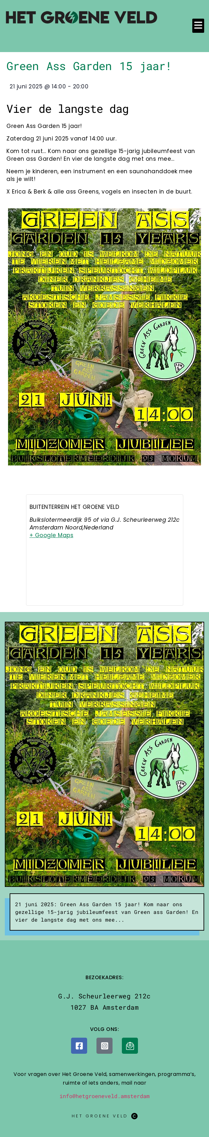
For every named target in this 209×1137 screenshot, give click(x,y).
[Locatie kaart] (104, 577)
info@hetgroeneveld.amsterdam (104, 1096)
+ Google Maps (52, 535)
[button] (198, 26)
